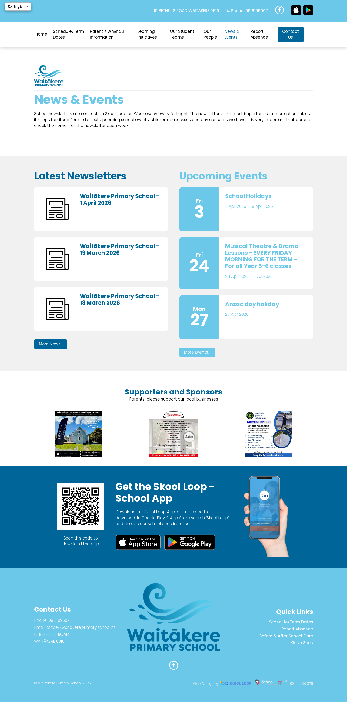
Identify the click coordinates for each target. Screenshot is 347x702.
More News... (51, 344)
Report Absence (259, 34)
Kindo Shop (302, 643)
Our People (210, 34)
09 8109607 (256, 10)
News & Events (232, 34)
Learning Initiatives (147, 34)
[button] (18, 6)
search (310, 34)
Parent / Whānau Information (107, 34)
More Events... (197, 352)
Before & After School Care (286, 636)
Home (41, 34)
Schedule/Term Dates (68, 34)
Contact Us (290, 34)
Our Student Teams (182, 34)
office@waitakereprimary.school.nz (81, 627)
